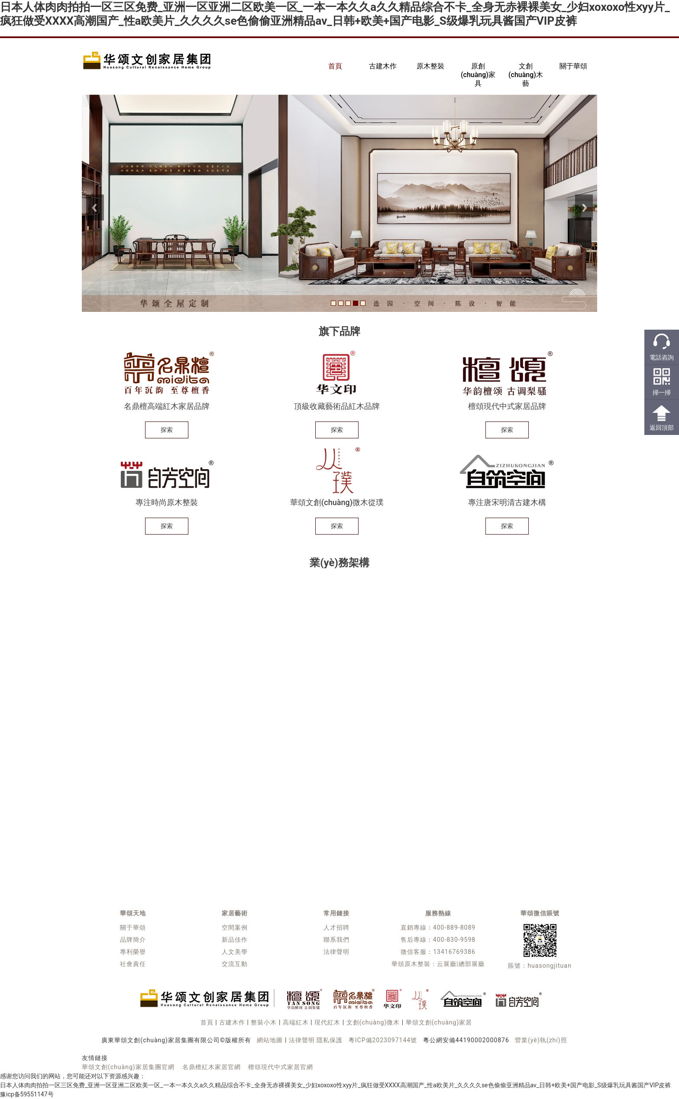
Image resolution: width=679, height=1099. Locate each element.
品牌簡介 (133, 939)
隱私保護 (330, 1040)
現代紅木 (327, 1022)
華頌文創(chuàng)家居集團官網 (128, 1066)
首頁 (335, 66)
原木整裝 (430, 66)
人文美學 (235, 951)
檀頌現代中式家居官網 (280, 1066)
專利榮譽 (133, 951)
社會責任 (133, 963)
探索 (167, 429)
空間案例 (235, 927)
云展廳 (446, 963)
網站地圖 (270, 1040)
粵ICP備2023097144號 (383, 1040)
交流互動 (235, 963)
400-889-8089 (454, 927)
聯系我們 (336, 939)
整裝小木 (264, 1022)
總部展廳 (472, 963)
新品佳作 (235, 939)
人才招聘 (336, 927)
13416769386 (454, 951)
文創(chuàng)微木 (373, 1022)
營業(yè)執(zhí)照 (541, 1040)
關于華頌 (573, 66)
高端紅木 (296, 1022)
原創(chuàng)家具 (478, 75)
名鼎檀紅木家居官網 (211, 1066)
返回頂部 (662, 427)
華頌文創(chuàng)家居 (439, 1022)
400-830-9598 (454, 939)
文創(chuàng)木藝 (525, 75)
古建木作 (383, 66)
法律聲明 (336, 951)
